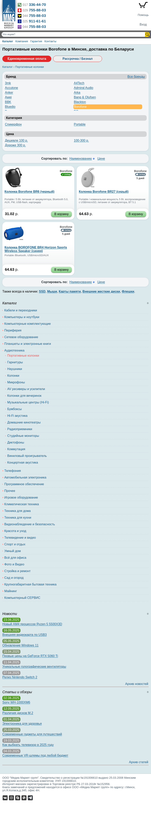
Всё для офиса (15, 557)
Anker (9, 92)
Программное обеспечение (24, 484)
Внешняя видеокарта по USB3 (24, 634)
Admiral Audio (83, 87)
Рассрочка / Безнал (78, 58)
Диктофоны (15, 442)
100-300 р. (81, 140)
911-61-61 (37, 21)
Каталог (7, 41)
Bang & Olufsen (85, 97)
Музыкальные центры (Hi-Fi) (28, 402)
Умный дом (12, 551)
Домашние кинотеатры (24, 422)
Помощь (143, 15)
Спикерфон (13, 124)
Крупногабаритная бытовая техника (30, 584)
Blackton (80, 102)
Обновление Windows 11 (20, 645)
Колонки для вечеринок (24, 395)
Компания (21, 41)
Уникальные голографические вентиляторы (34, 666)
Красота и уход (15, 531)
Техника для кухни (17, 517)
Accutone (11, 87)
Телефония (12, 470)
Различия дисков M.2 (17, 713)
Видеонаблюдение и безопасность (29, 524)
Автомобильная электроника (25, 477)
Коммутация (16, 449)
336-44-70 (37, 5)
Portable (80, 124)
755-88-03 (37, 10)
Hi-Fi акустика (17, 415)
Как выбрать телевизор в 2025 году (28, 744)
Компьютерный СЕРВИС (22, 597)
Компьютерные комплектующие (27, 323)
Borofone (80, 106)
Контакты (50, 41)
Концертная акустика (22, 462)
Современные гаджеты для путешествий (32, 734)
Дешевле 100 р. (16, 140)
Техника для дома (17, 511)
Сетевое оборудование (21, 337)
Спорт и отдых (14, 544)
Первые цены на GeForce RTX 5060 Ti (30, 656)
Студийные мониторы (23, 435)
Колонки (13, 375)
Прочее (9, 490)
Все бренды (136, 76)
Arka (77, 92)
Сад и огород (14, 577)
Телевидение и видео (20, 537)
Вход (143, 24)
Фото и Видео (14, 564)
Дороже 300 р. (15, 145)
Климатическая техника (21, 504)
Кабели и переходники (20, 310)
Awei (8, 97)
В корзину (61, 214)
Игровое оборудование (21, 497)
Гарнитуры (15, 362)
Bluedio (10, 106)
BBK (8, 102)
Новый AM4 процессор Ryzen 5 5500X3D (32, 624)
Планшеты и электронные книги (27, 343)
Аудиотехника (14, 350)
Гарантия (36, 41)
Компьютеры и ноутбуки (21, 317)
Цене (101, 158)
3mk (8, 83)
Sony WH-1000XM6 (16, 702)
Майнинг (10, 591)
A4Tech (79, 83)
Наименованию (80, 158)
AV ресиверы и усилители (26, 389)
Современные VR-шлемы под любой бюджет (35, 755)
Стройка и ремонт (17, 571)
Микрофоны (16, 382)
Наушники (14, 369)
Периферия (12, 330)
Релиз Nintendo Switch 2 (19, 677)
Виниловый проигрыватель (27, 455)
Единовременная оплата (26, 58)
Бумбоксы (14, 409)
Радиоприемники (19, 429)
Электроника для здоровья (22, 723)
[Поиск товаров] (74, 34)
